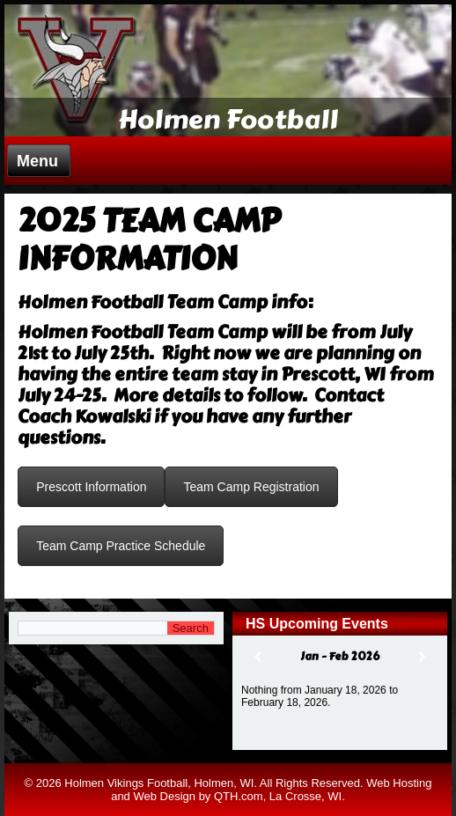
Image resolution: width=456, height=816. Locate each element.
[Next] (422, 657)
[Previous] (257, 657)
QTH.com (238, 796)
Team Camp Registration (251, 487)
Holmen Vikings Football (126, 783)
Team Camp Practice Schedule (120, 546)
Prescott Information (91, 487)
